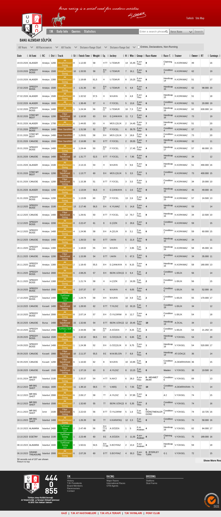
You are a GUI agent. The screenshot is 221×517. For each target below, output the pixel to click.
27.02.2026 (22, 88)
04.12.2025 (22, 231)
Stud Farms (151, 483)
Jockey (113, 56)
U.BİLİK (178, 273)
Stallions (150, 480)
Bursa (45, 323)
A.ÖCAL (179, 323)
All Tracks (66, 47)
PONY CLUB (153, 513)
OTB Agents (112, 486)
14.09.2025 (22, 345)
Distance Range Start (90, 47)
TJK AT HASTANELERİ (83, 513)
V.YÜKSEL (180, 337)
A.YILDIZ (114, 370)
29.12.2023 (22, 387)
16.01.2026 (22, 156)
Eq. (104, 56)
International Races (116, 483)
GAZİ (64, 513)
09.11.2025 (22, 273)
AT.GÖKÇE (180, 353)
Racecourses (73, 488)
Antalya (46, 63)
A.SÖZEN (114, 330)
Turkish (190, 18)
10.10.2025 (22, 314)
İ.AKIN (113, 240)
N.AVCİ (113, 378)
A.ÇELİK (114, 231)
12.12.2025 (22, 223)
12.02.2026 (22, 109)
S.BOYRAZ (115, 445)
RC (43, 56)
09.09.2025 (22, 353)
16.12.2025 (22, 206)
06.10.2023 (22, 453)
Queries (76, 31)
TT (106, 63)
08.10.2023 (22, 445)
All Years (22, 47)
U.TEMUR (115, 63)
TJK (51, 31)
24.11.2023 (22, 412)
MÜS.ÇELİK (115, 123)
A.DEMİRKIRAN (182, 362)
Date (19, 56)
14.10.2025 (22, 306)
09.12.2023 (22, 403)
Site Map (200, 18)
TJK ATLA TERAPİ (110, 513)
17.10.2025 (22, 298)
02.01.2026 (22, 173)
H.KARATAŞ (116, 420)
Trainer (178, 56)
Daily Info (62, 31)
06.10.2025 (22, 323)
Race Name (151, 56)
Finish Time (84, 56)
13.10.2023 (22, 437)
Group (139, 56)
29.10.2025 (22, 289)
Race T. (167, 56)
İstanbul (46, 273)
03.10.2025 (22, 330)
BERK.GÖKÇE (117, 273)
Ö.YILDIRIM (115, 314)
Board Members (74, 486)
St (74, 56)
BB (104, 431)
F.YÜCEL (114, 103)
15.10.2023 (22, 428)
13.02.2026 (22, 103)
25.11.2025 (22, 256)
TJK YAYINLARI (133, 513)
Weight (96, 56)
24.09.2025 (22, 337)
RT (202, 56)
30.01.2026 (22, 123)
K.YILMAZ (115, 206)
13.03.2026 (22, 71)
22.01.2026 (22, 135)
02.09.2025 (22, 362)
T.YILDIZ (114, 306)
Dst (52, 56)
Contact (71, 491)
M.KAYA (114, 96)
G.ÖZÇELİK (115, 337)
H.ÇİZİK (113, 281)
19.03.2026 (22, 63)
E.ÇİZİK (113, 223)
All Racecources (44, 47)
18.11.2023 (22, 420)
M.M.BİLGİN (116, 353)
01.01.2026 (22, 190)
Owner (195, 56)
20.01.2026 (22, 148)
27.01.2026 (22, 129)
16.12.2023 (22, 395)
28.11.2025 (22, 248)
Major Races (113, 480)
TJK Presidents (74, 483)
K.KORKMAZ (181, 63)
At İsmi (32, 56)
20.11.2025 (22, 264)
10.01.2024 (22, 378)
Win (132, 56)
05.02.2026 (22, 116)
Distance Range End (119, 47)
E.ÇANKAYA (116, 116)
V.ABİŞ (113, 387)
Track (60, 56)
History (70, 480)
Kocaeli (45, 306)
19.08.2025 (22, 370)
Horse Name (176, 31)
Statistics (90, 31)
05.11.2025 (22, 281)
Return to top (23, 461)
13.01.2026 (22, 165)
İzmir (44, 412)
